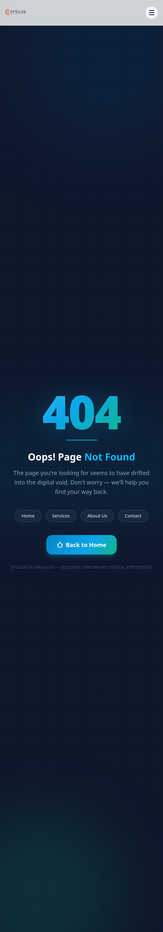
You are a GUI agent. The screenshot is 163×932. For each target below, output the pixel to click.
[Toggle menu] (152, 12)
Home (27, 516)
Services (61, 516)
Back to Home (81, 545)
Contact (133, 516)
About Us (97, 516)
